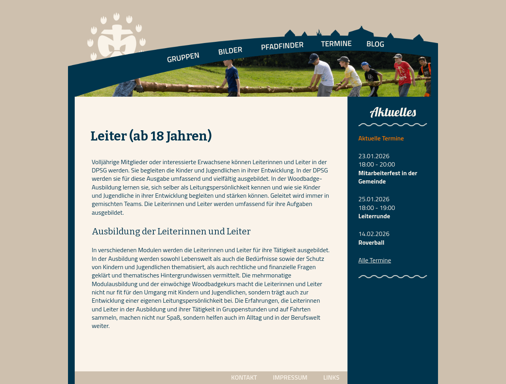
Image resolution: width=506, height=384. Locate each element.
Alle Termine (375, 260)
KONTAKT (244, 377)
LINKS (331, 377)
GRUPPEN (183, 57)
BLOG (375, 43)
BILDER (230, 50)
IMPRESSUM (290, 377)
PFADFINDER (282, 45)
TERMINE (336, 43)
